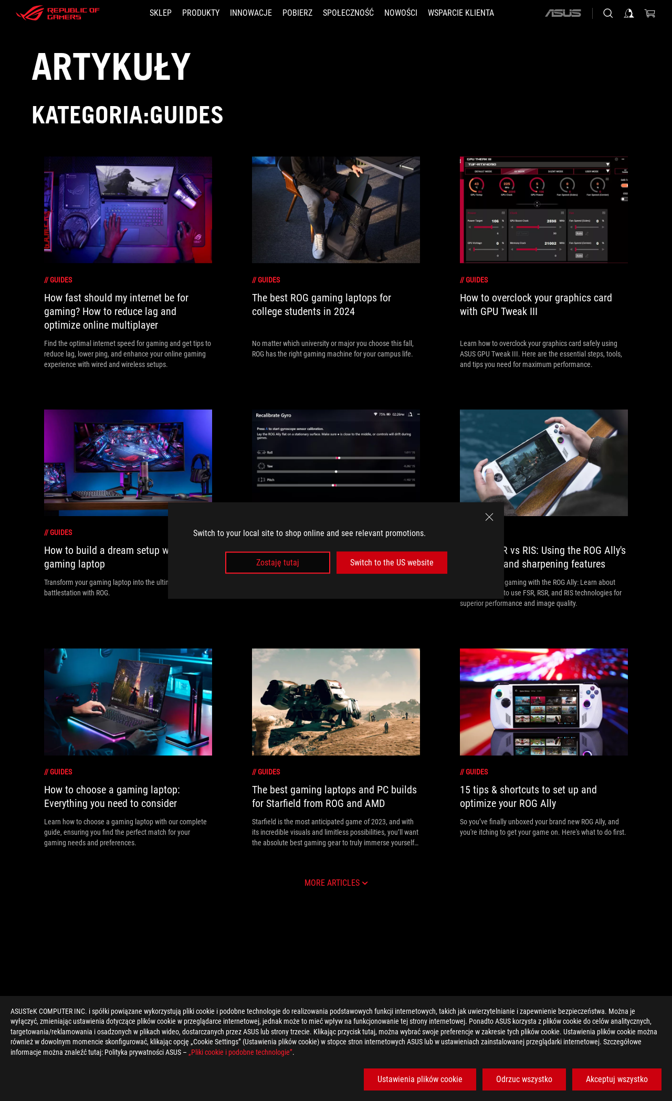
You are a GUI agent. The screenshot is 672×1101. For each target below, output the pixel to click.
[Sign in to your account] (629, 13)
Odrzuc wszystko (524, 1079)
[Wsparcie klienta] (461, 13)
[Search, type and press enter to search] (608, 13)
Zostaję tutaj (277, 563)
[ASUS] (563, 13)
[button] (200, 13)
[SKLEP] (161, 13)
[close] (489, 516)
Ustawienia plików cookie (420, 1079)
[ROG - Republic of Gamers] (58, 13)
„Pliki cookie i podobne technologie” (240, 1052)
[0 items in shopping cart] (650, 13)
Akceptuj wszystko (617, 1079)
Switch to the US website (392, 563)
